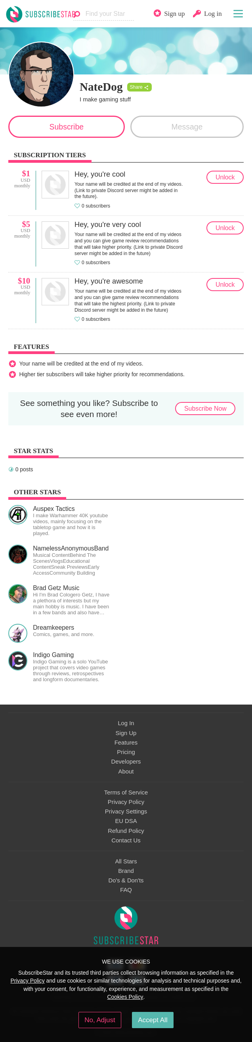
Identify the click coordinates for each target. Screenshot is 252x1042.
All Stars (126, 861)
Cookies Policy (125, 997)
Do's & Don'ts (126, 880)
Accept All (153, 1020)
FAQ (126, 890)
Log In (126, 723)
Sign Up (126, 733)
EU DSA (126, 821)
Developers (126, 761)
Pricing (126, 752)
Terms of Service (126, 792)
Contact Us (125, 840)
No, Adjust (99, 1020)
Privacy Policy (126, 802)
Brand (126, 871)
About (126, 771)
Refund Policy (126, 831)
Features (126, 742)
